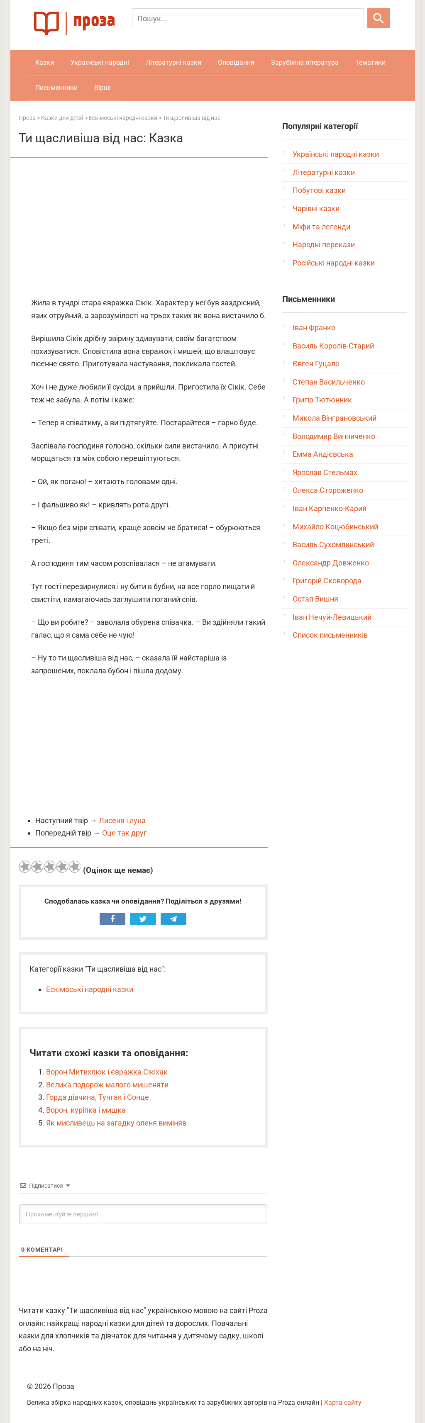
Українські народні (100, 62)
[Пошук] (248, 18)
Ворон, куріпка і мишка (86, 1110)
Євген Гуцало (316, 363)
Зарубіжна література (305, 62)
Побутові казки (319, 190)
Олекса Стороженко (328, 490)
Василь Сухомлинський (333, 544)
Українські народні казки (336, 154)
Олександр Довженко (331, 562)
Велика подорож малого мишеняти (107, 1084)
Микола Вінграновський (334, 418)
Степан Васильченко (329, 382)
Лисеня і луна (122, 820)
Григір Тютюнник (322, 399)
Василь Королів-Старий (333, 345)
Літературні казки (173, 62)
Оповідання (236, 62)
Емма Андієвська (323, 454)
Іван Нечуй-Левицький (332, 617)
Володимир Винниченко (334, 436)
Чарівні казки (316, 208)
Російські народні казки (334, 262)
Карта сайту (342, 1402)
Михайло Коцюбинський (335, 526)
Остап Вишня (315, 599)
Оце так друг (124, 832)
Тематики (370, 62)
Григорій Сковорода (327, 580)
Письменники (56, 88)
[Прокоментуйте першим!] (143, 1214)
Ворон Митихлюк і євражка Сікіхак (107, 1071)
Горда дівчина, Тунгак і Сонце (97, 1097)
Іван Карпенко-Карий (329, 508)
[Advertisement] (143, 228)
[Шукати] (378, 18)
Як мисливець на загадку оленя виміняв (116, 1122)
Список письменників (330, 635)
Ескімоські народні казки (89, 989)
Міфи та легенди (321, 226)
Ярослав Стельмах (325, 472)
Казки (44, 62)
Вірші (102, 88)
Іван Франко (314, 327)
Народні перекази (324, 244)
